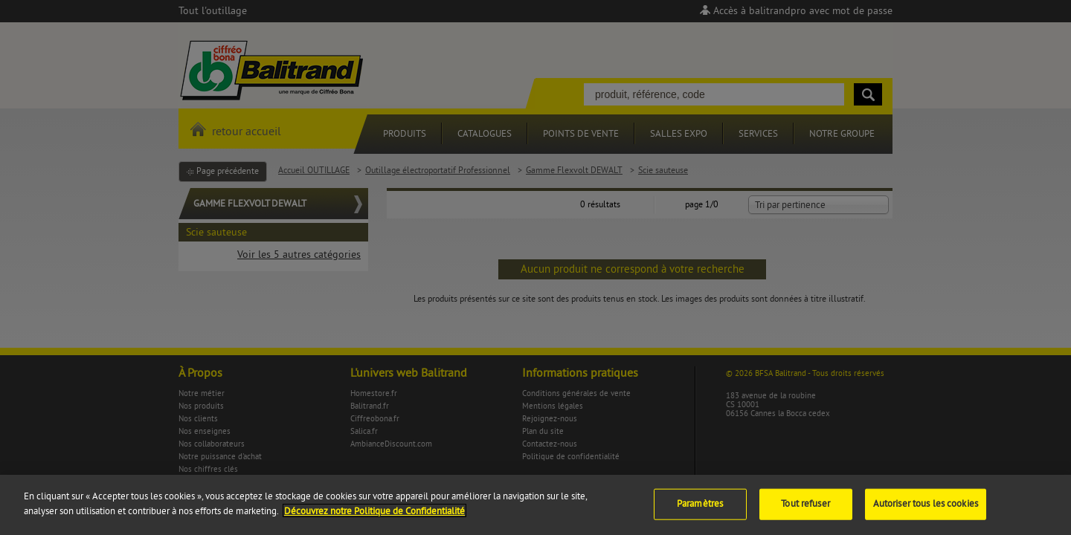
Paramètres (700, 516)
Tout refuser (805, 516)
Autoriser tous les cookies (925, 516)
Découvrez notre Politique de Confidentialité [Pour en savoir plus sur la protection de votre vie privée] (374, 524)
